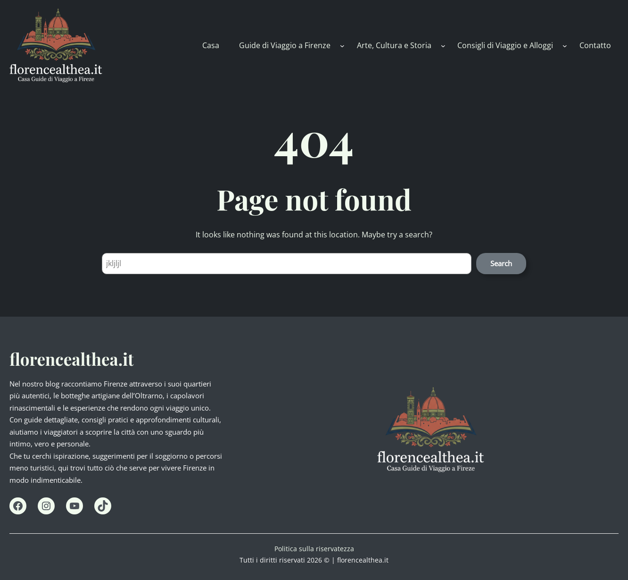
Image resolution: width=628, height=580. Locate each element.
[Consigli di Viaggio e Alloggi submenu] (564, 45)
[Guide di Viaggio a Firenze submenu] (342, 45)
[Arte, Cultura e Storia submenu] (443, 45)
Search (501, 263)
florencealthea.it (71, 359)
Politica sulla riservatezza (314, 548)
